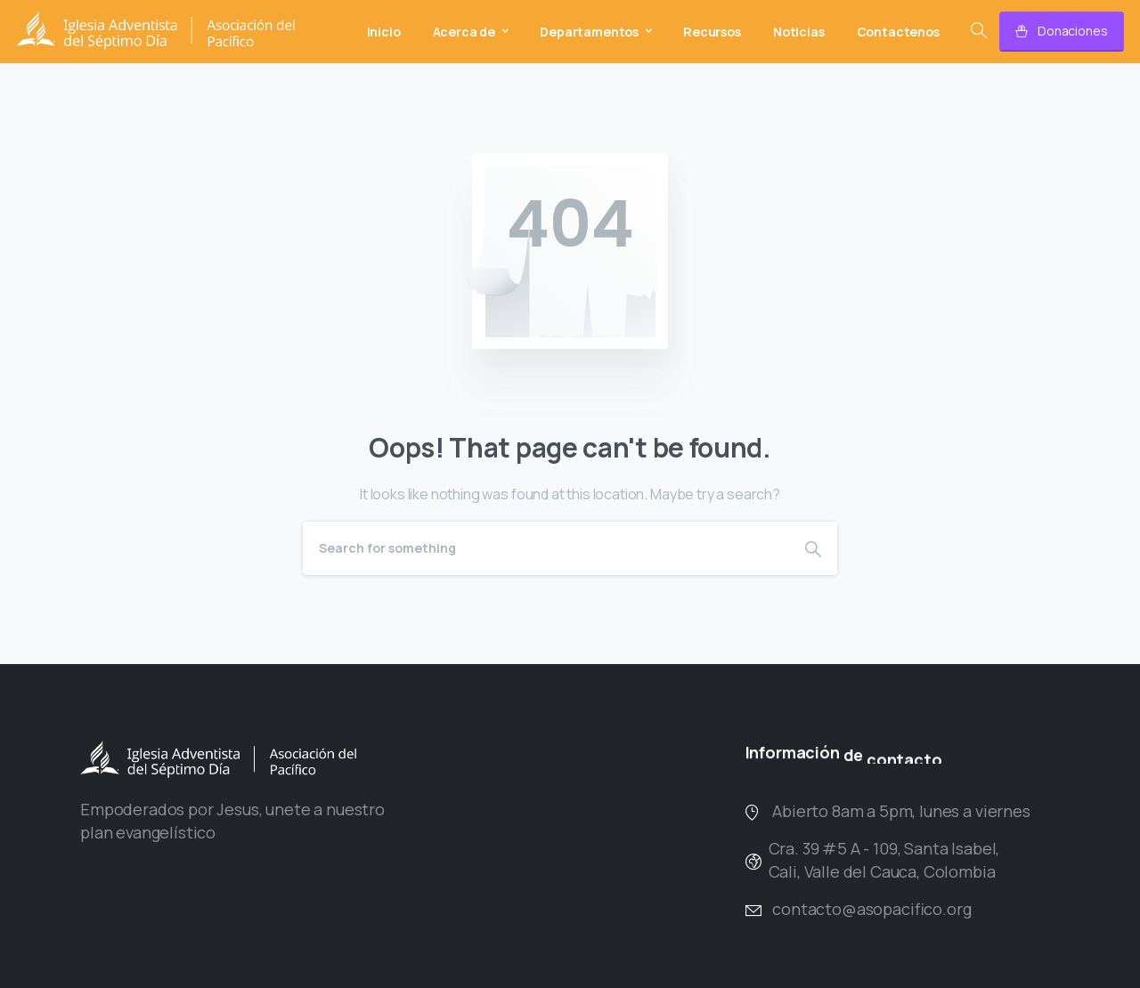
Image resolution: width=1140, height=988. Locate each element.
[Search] (546, 548)
